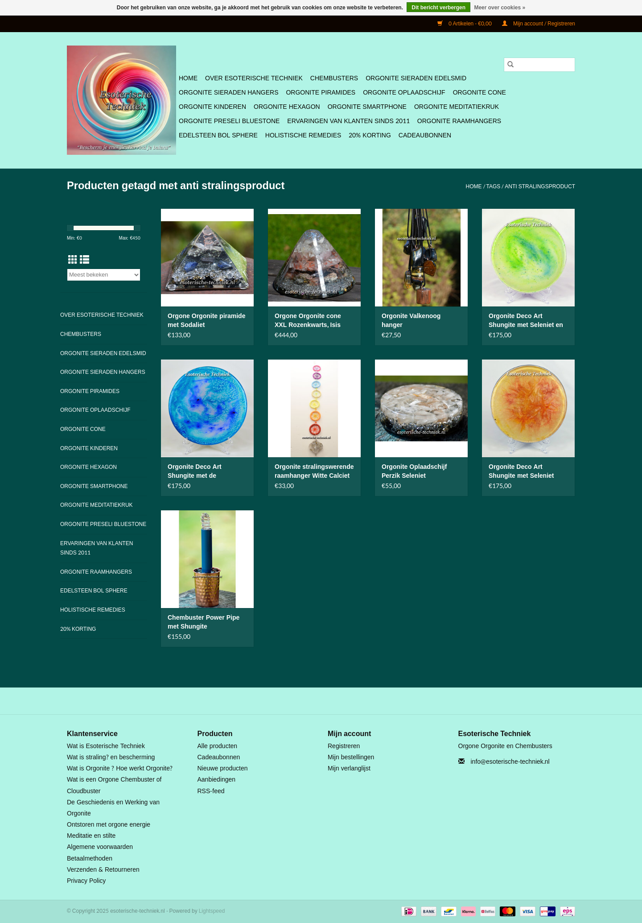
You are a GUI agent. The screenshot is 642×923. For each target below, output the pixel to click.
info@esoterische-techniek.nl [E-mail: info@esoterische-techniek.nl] (510, 761)
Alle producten (218, 746)
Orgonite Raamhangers (459, 121)
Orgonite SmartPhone (367, 106)
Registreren (344, 746)
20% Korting (370, 135)
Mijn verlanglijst (349, 768)
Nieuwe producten (223, 768)
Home (188, 78)
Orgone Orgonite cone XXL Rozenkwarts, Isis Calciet (308, 321)
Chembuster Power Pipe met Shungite (203, 622)
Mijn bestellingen (351, 757)
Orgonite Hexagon (287, 106)
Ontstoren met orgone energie (108, 824)
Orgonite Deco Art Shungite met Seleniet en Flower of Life (526, 321)
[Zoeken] (539, 65)
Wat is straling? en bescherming (111, 757)
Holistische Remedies (303, 135)
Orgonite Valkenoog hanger (411, 321)
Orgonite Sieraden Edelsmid (416, 78)
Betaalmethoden (89, 858)
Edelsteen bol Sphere (218, 135)
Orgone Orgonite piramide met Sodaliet (206, 321)
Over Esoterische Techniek (254, 78)
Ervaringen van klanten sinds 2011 (348, 121)
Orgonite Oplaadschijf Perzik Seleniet (414, 471)
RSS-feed (211, 791)
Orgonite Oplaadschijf (404, 92)
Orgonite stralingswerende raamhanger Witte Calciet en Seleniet (314, 471)
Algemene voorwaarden (100, 847)
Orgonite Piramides (320, 92)
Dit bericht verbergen (438, 7)
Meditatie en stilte (91, 835)
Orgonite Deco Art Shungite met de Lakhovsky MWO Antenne (206, 471)
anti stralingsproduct (540, 186)
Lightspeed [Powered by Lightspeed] (212, 911)
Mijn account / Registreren (538, 24)
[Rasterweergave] (73, 260)
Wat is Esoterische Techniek (106, 746)
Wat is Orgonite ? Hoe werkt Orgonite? (120, 768)
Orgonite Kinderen (212, 106)
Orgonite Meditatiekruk (456, 106)
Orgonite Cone (479, 92)
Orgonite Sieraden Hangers (228, 92)
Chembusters (334, 78)
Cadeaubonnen (425, 135)
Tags (493, 186)
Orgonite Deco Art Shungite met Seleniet (521, 471)
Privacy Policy (86, 880)
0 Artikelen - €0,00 (465, 24)
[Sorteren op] (103, 275)
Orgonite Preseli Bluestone (229, 121)
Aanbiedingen (217, 779)
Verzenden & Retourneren (103, 869)
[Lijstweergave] (84, 260)
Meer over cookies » (499, 7)
